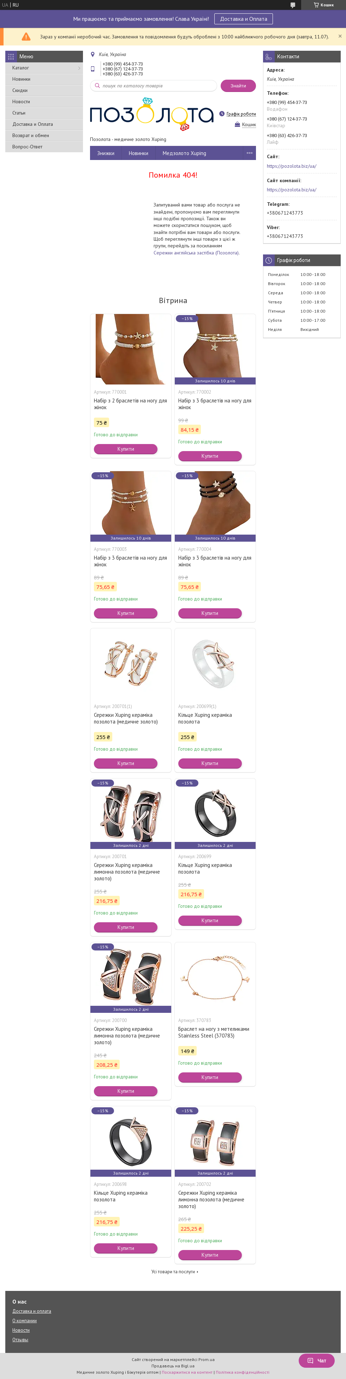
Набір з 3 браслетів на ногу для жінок (214, 404)
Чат (316, 1361)
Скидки (20, 90)
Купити (126, 448)
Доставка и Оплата (243, 18)
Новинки (21, 79)
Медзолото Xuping (184, 153)
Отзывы (20, 1340)
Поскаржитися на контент (187, 1372)
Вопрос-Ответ (27, 146)
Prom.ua (206, 1359)
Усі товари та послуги (173, 1271)
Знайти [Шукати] (238, 85)
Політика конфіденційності (242, 1372)
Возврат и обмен (30, 135)
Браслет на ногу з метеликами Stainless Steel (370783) (213, 1032)
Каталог (20, 67)
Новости (21, 101)
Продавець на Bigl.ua (173, 1365)
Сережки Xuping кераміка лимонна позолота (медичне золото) (127, 872)
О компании (24, 1321)
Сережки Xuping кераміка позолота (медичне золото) (126, 718)
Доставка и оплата (31, 1311)
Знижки (105, 153)
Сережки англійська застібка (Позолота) (196, 253)
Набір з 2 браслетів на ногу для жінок (130, 404)
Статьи (18, 113)
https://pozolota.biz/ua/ (291, 166)
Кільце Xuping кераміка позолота (205, 718)
